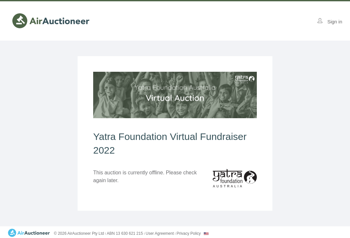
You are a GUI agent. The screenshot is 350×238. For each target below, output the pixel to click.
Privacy (189, 233)
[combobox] (206, 233)
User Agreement (160, 233)
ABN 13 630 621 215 (125, 233)
